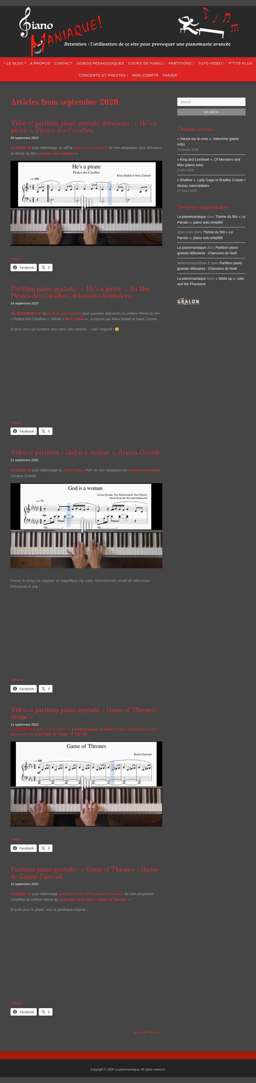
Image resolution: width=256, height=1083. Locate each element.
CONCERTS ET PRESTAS (102, 75)
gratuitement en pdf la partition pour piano (91, 894)
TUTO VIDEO (210, 63)
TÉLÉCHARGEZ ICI (26, 313)
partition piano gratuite (90, 148)
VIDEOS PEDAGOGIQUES (100, 63)
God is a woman (144, 470)
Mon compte (145, 75)
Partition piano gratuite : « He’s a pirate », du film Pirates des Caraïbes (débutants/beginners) (80, 293)
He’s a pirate (75, 319)
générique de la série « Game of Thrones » (94, 900)
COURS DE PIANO (145, 63)
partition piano (73, 470)
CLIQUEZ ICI (20, 470)
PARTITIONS (180, 63)
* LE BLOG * (15, 63)
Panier (170, 75)
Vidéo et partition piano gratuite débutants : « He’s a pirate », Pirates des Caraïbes (83, 127)
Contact (63, 63)
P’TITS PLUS (240, 63)
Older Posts (146, 1032)
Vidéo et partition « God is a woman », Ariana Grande (85, 452)
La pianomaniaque (191, 217)
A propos (40, 63)
